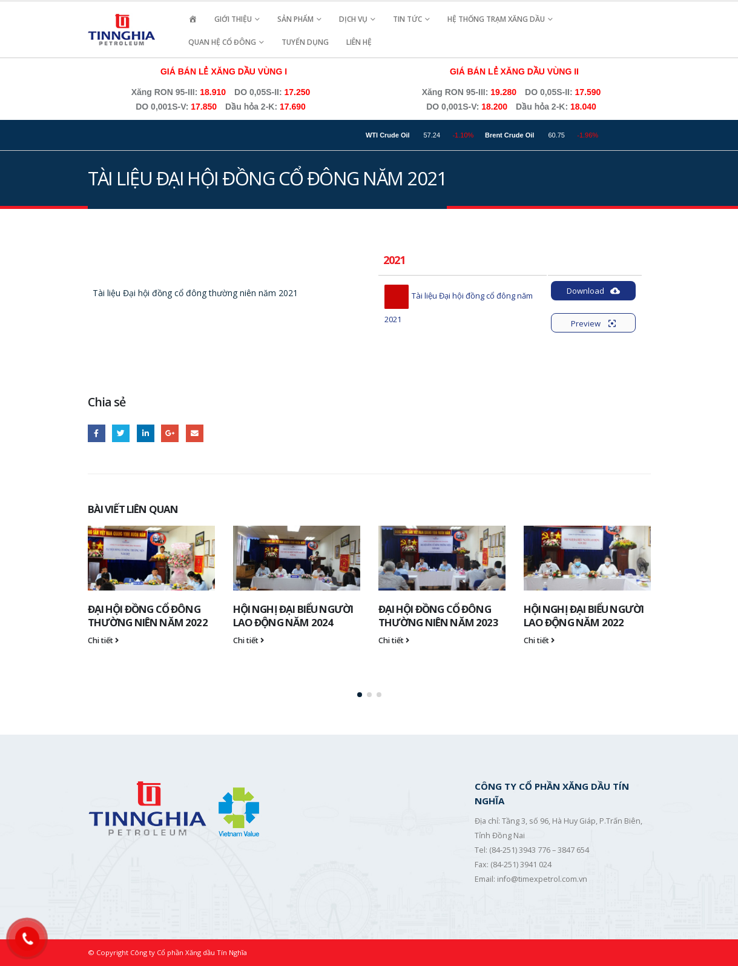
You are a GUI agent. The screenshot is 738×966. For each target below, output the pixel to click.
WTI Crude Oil (412, 135)
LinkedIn (145, 433)
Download (593, 290)
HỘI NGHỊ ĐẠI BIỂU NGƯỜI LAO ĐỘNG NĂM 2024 (293, 615)
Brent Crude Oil (534, 135)
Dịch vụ (353, 19)
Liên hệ (359, 42)
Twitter (121, 433)
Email (194, 433)
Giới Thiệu (233, 19)
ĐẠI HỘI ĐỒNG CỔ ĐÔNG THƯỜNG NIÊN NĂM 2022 (148, 615)
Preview (593, 323)
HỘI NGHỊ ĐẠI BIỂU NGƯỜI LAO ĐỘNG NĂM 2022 (584, 615)
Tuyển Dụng (305, 42)
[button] (359, 694)
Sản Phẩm (295, 19)
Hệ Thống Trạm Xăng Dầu (496, 19)
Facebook (96, 433)
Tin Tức (407, 19)
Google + (170, 433)
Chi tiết (103, 640)
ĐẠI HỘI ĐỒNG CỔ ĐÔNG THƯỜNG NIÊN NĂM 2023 (438, 615)
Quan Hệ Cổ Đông (222, 42)
